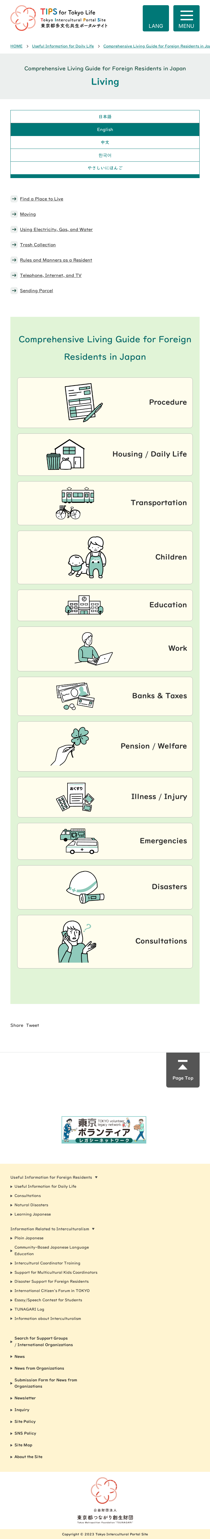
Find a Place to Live (41, 199)
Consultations (27, 1196)
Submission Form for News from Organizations (45, 1383)
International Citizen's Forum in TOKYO (52, 1291)
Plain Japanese (28, 1238)
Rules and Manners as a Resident (56, 260)
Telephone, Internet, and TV (50, 275)
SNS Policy (25, 1433)
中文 (105, 142)
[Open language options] (156, 18)
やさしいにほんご (105, 168)
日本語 (105, 116)
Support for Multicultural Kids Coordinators (55, 1272)
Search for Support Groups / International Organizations (43, 1341)
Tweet (32, 1025)
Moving (28, 214)
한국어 (105, 155)
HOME (16, 46)
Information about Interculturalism (47, 1319)
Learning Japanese (32, 1214)
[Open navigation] (186, 18)
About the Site (28, 1457)
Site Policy (25, 1421)
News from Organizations (39, 1368)
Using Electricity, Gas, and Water (56, 229)
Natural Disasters (31, 1205)
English (105, 129)
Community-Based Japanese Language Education (51, 1250)
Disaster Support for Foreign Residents (51, 1281)
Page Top (183, 1078)
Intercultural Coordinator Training (47, 1263)
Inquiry (21, 1410)
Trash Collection (38, 245)
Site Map (23, 1445)
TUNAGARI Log (29, 1309)
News (19, 1356)
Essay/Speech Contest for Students (48, 1300)
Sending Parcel (36, 290)
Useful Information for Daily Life (63, 46)
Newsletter (25, 1398)
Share (16, 1025)
